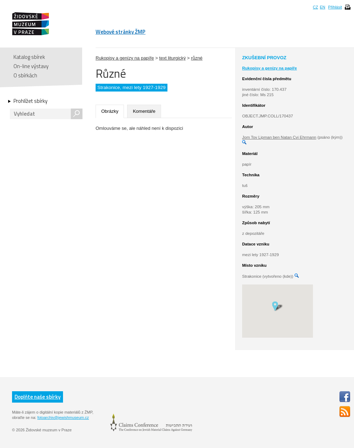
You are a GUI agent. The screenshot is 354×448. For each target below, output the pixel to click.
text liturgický (172, 58)
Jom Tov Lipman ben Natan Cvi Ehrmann (279, 137)
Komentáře (144, 111)
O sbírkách (25, 75)
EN (322, 7)
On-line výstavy (30, 66)
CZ (315, 7)
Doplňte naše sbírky (38, 397)
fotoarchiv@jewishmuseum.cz (63, 417)
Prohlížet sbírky (30, 101)
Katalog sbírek (29, 57)
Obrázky (109, 111)
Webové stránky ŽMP (120, 32)
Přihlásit (335, 7)
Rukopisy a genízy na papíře (125, 58)
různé (197, 58)
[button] (277, 305)
